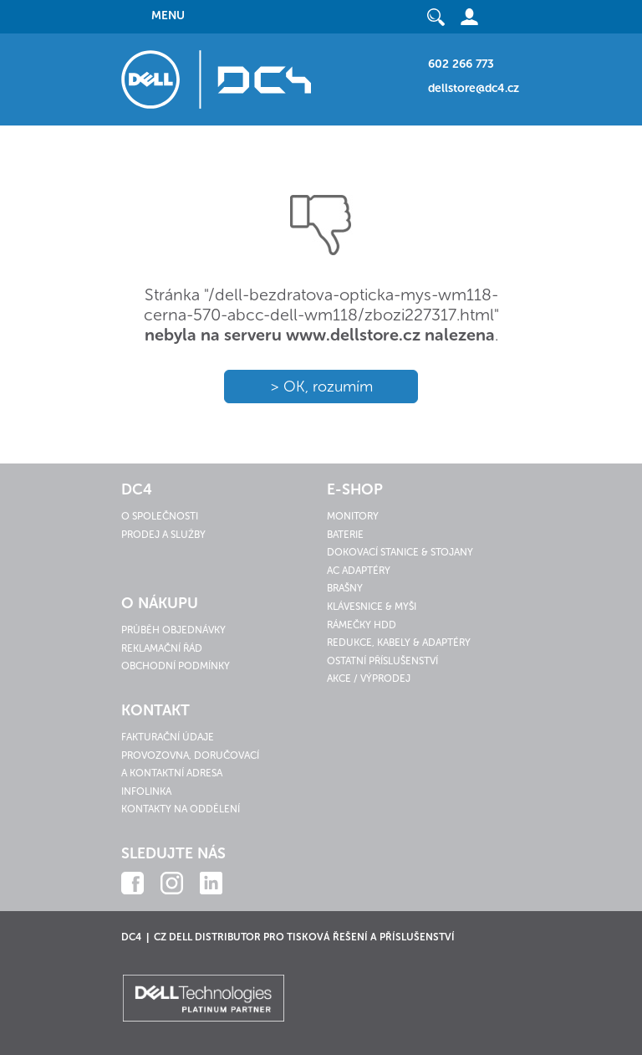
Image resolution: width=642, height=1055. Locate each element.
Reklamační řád (161, 648)
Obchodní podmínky (175, 666)
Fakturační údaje (167, 737)
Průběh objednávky (173, 630)
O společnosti (159, 516)
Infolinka (146, 791)
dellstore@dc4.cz (473, 88)
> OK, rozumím (321, 386)
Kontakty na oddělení (180, 809)
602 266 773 (461, 64)
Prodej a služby (163, 534)
